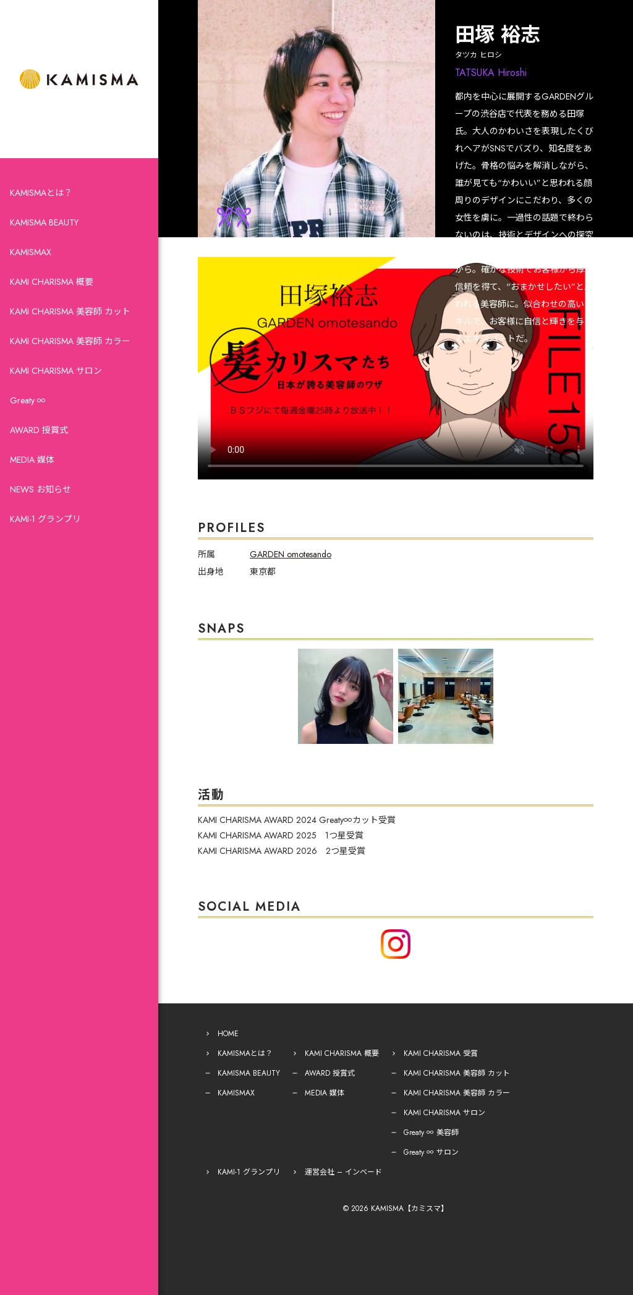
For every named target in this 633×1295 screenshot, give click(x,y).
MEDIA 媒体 (32, 459)
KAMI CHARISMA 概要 (51, 282)
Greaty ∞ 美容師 (431, 1132)
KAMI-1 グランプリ (45, 519)
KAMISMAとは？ (41, 193)
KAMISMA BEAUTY (44, 222)
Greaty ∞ (28, 400)
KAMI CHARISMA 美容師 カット (70, 311)
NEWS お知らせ (40, 489)
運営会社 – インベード (343, 1172)
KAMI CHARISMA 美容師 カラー (70, 341)
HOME (228, 1033)
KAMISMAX (30, 252)
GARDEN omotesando (290, 554)
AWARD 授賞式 (39, 430)
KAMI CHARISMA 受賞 (441, 1053)
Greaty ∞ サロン (431, 1152)
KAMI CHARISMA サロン (56, 371)
